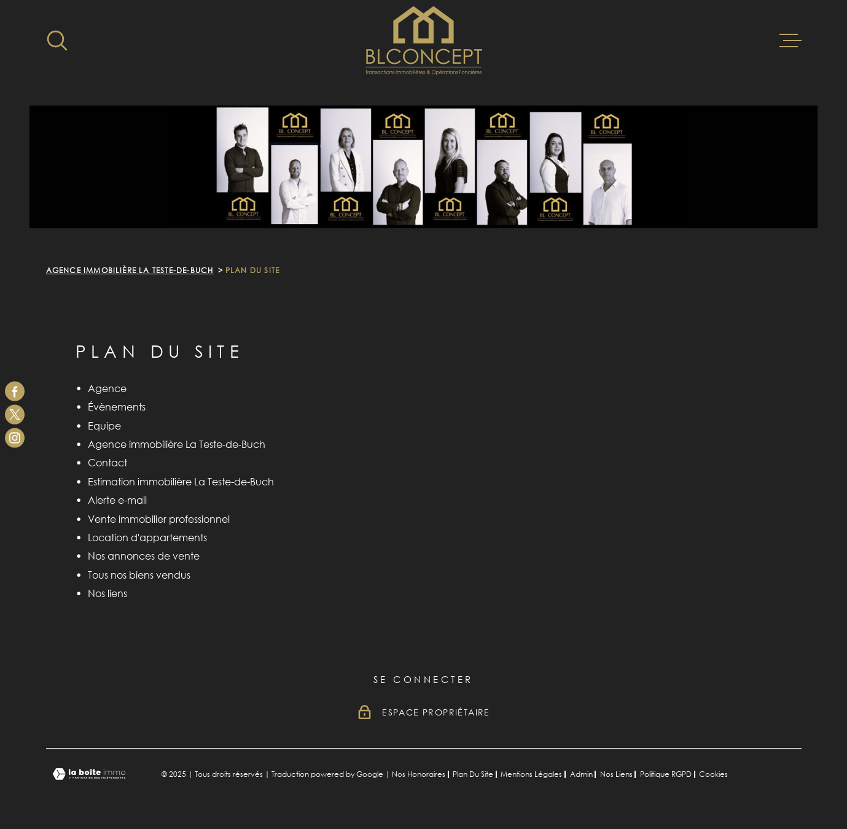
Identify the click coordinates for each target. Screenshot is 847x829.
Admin (581, 774)
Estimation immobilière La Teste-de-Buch (181, 482)
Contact (107, 463)
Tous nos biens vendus (139, 575)
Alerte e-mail (117, 500)
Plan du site (473, 774)
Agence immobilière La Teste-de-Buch (130, 270)
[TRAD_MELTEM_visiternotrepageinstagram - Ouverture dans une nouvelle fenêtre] (15, 438)
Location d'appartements (147, 537)
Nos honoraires (418, 774)
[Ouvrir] (57, 40)
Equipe (104, 426)
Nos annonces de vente (144, 556)
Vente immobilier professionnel (159, 519)
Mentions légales (531, 774)
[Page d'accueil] (423, 40)
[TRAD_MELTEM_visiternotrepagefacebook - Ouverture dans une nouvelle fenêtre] (15, 391)
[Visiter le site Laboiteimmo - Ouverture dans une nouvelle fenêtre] (89, 774)
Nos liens (107, 593)
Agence (107, 388)
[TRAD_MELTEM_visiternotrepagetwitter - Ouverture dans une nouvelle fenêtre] (15, 415)
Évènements (117, 407)
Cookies (713, 774)
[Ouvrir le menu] (790, 40)
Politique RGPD (666, 774)
